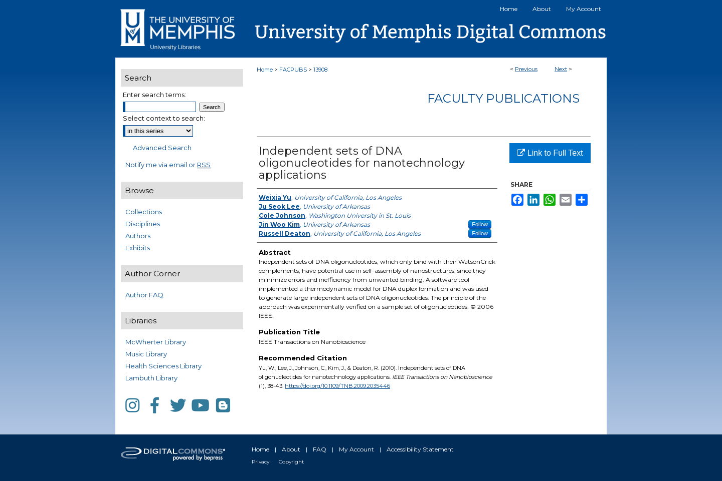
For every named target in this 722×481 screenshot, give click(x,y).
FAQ (319, 449)
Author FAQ (144, 295)
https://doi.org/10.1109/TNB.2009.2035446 (337, 385)
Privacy (260, 461)
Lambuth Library (151, 378)
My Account (356, 449)
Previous (526, 69)
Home (265, 69)
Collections (143, 212)
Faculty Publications (503, 98)
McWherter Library (155, 342)
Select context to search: (164, 118)
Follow (480, 224)
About (291, 449)
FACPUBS (293, 69)
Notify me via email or (168, 165)
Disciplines (142, 224)
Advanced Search (162, 148)
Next (561, 69)
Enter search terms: (154, 95)
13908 (320, 69)
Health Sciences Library (163, 366)
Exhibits (137, 248)
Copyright (291, 461)
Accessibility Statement (420, 449)
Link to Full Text (550, 153)
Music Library (146, 354)
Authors (137, 236)
